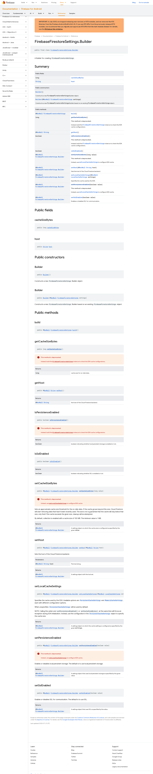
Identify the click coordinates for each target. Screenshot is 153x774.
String (38, 81)
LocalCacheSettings (79, 177)
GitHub (32, 763)
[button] (12, 16)
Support (73, 2)
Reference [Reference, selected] (61, 13)
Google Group (117, 757)
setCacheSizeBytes (78, 155)
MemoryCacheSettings (113, 600)
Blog (134, 2)
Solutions (44, 2)
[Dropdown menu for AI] (33, 13)
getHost (74, 132)
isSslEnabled (76, 151)
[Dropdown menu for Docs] (66, 2)
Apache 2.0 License (43, 720)
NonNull (47, 99)
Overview (5, 13)
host (73, 81)
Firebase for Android (31, 9)
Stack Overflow (117, 753)
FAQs (114, 763)
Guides (32, 750)
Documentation (10, 9)
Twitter (73, 757)
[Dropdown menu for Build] (27, 2)
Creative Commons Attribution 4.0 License (90, 718)
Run (33, 2)
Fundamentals (18, 13)
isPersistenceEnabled (80, 136)
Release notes (116, 760)
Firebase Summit (76, 753)
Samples (72, 13)
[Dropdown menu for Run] (36, 2)
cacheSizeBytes (77, 78)
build (73, 114)
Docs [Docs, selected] (62, 2)
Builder (38, 92)
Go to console (144, 2)
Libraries (33, 760)
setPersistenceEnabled (80, 185)
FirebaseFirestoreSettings (61, 99)
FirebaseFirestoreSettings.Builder (64, 50)
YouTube (74, 760)
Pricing (53, 2)
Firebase (37, 36)
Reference (74, 36)
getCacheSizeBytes (78, 117)
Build (23, 2)
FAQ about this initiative (53, 29)
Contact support (117, 750)
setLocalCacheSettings (88, 162)
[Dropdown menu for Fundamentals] (25, 13)
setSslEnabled (76, 197)
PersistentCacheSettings (90, 600)
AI (30, 13)
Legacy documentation (120, 767)
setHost (74, 168)
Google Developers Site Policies (72, 720)
